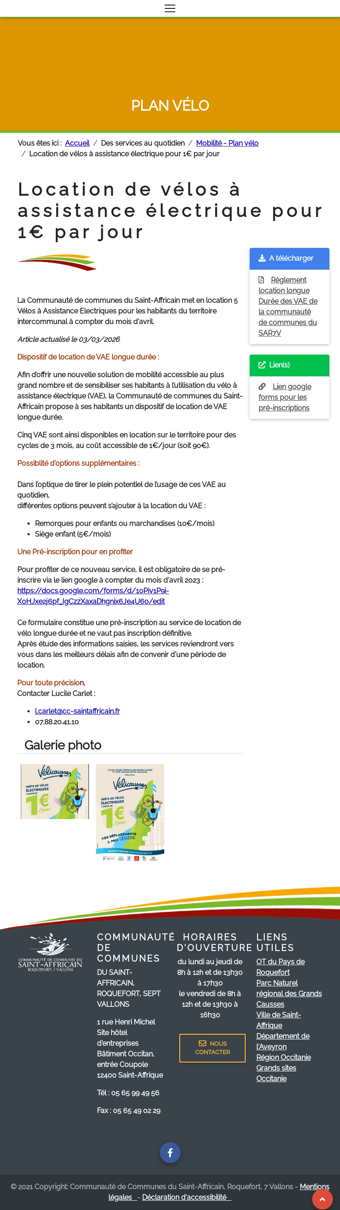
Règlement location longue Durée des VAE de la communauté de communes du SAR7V (288, 306)
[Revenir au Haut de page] (322, 1199)
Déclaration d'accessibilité (187, 1197)
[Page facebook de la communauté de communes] (170, 1152)
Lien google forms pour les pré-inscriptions (285, 397)
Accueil (77, 143)
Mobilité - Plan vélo (227, 143)
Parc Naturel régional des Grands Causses (289, 994)
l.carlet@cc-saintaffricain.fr (77, 711)
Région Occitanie (283, 1057)
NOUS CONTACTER (212, 1047)
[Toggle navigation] (170, 8)
